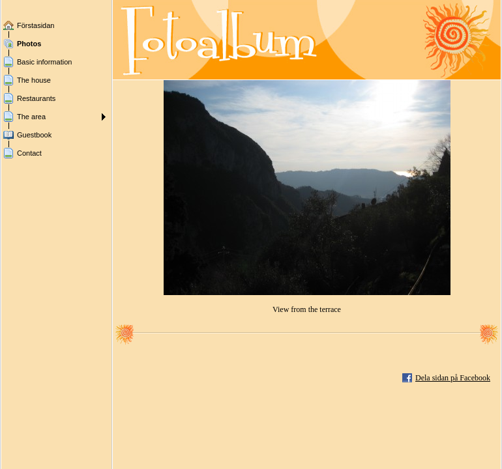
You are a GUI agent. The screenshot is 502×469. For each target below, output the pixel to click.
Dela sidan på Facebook (452, 377)
